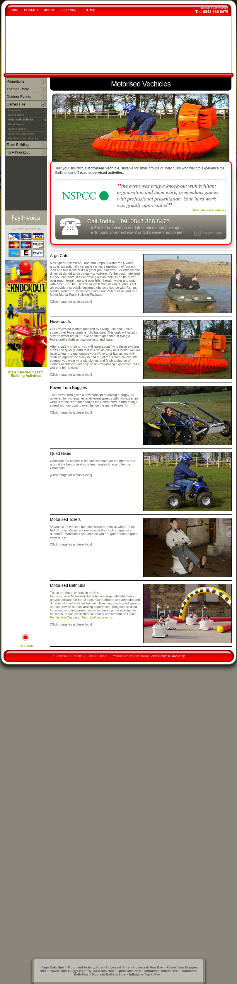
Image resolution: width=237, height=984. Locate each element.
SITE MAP (89, 10)
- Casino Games (17, 129)
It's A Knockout (18, 152)
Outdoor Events (19, 97)
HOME (14, 10)
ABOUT (49, 10)
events (107, 617)
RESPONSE (68, 10)
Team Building (18, 145)
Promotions (16, 81)
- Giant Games (16, 124)
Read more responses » (209, 210)
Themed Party (18, 89)
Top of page (25, 640)
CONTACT (31, 10)
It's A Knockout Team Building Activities (26, 319)
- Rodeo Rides (16, 114)
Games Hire (16, 104)
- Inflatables (14, 110)
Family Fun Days (62, 617)
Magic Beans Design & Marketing (162, 655)
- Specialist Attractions (21, 133)
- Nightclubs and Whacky (22, 138)
